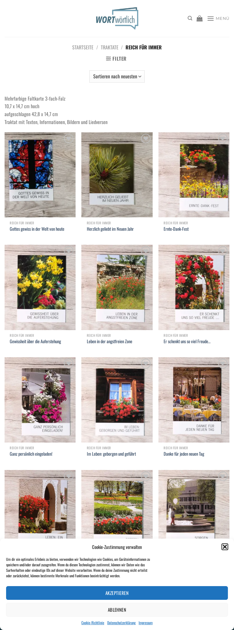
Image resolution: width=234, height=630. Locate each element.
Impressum (146, 622)
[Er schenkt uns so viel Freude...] (193, 287)
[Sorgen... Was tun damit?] (193, 512)
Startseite (83, 47)
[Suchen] (190, 18)
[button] (225, 547)
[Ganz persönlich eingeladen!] (40, 399)
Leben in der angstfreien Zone (109, 341)
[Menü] (218, 18)
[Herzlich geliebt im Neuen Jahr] (116, 174)
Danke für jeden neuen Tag (184, 454)
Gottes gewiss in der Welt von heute (37, 229)
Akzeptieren (117, 592)
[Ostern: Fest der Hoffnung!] (116, 512)
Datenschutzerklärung (121, 622)
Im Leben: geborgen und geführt (111, 454)
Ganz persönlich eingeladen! (31, 454)
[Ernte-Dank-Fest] (193, 174)
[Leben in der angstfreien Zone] (116, 287)
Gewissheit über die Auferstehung (35, 341)
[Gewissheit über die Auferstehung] (40, 287)
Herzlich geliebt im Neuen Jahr (110, 229)
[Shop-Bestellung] (117, 76)
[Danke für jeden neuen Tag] (193, 399)
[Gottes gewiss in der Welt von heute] (40, 174)
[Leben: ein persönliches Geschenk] (40, 512)
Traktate (110, 47)
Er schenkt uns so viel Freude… (187, 341)
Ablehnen (117, 609)
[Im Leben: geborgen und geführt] (116, 399)
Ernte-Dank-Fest (176, 229)
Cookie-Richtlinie (92, 622)
